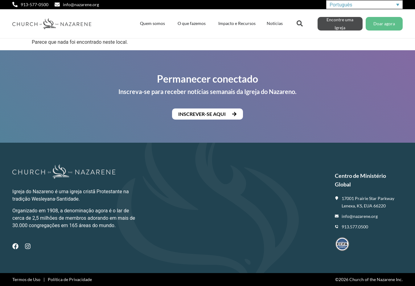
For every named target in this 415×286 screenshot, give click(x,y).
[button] (207, 114)
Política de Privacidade (70, 279)
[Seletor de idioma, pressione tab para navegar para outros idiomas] (364, 4)
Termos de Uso (26, 279)
